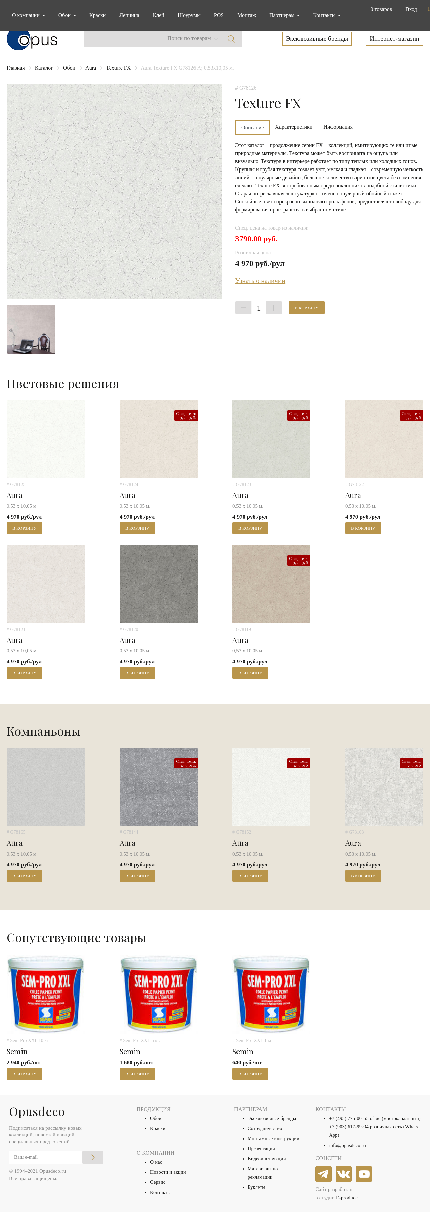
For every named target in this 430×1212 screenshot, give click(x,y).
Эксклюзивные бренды (317, 38)
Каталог (44, 68)
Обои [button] (65, 15)
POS (219, 15)
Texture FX (118, 68)
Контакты (160, 1192)
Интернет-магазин (394, 38)
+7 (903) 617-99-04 (349, 1126)
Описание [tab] (252, 127)
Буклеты (256, 1187)
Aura (90, 68)
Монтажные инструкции (273, 1138)
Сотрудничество (265, 1128)
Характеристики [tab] (293, 127)
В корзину (307, 307)
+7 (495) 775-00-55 (349, 1118)
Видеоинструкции (267, 1158)
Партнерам (282, 15)
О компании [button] (26, 15)
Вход (411, 9)
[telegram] (323, 1174)
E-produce (347, 1197)
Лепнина (129, 15)
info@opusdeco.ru (347, 1145)
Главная (16, 68)
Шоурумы (189, 15)
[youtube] (364, 1174)
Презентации (261, 1148)
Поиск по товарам (189, 38)
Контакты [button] (325, 15)
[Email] (56, 1157)
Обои (69, 68)
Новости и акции (168, 1172)
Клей (158, 15)
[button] (380, 9)
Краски (97, 15)
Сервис (157, 1182)
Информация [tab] (338, 127)
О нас (156, 1162)
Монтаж (246, 15)
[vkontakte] (344, 1174)
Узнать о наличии (260, 280)
